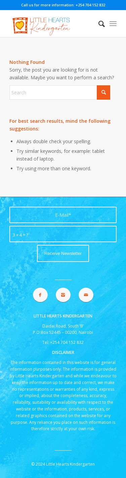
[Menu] (113, 24)
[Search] (98, 23)
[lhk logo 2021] (52, 23)
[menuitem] (98, 23)
